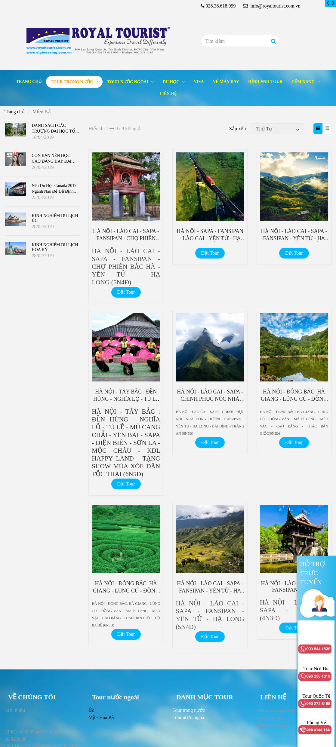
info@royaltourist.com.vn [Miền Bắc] (272, 5)
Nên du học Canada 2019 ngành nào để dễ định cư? (54, 191)
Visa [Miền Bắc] (199, 81)
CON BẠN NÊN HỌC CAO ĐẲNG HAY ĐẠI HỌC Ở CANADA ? (52, 161)
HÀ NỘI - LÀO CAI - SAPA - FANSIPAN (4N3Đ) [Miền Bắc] (294, 586)
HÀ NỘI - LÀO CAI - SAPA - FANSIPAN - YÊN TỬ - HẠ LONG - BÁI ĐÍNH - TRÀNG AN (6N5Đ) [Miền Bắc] (293, 241)
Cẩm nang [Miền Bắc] (303, 82)
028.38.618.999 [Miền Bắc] (221, 5)
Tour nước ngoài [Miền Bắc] (128, 82)
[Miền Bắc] (328, 3)
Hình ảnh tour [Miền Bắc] (265, 81)
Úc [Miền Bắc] (91, 710)
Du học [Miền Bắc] (171, 82)
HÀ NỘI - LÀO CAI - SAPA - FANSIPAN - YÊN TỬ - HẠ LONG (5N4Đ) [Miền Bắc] (210, 590)
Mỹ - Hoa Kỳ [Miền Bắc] (101, 717)
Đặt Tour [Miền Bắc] (126, 292)
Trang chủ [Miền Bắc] (29, 81)
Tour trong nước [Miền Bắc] (72, 82)
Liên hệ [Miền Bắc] (168, 93)
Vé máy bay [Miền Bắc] (226, 81)
